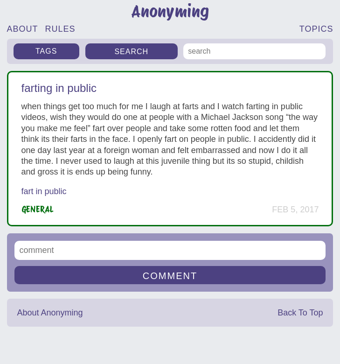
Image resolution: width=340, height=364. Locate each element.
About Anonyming (50, 312)
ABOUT (22, 29)
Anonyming (170, 11)
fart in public (44, 191)
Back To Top (300, 312)
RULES (60, 29)
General (37, 209)
